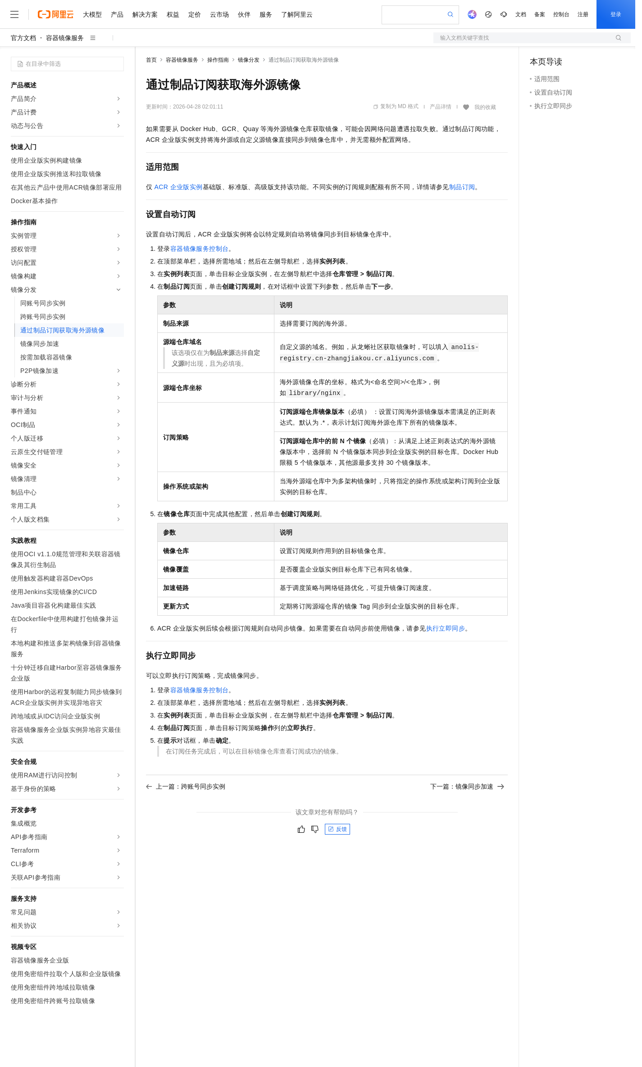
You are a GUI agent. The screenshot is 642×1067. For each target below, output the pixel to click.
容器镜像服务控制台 (199, 248)
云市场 (219, 14)
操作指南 (218, 60)
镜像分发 (249, 60)
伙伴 (244, 14)
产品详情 (440, 107)
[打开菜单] (14, 14)
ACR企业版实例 (179, 187)
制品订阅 (462, 187)
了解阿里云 (297, 14)
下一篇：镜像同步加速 (467, 786)
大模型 (92, 14)
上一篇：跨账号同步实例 (185, 786)
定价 (194, 14)
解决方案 (145, 14)
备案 (539, 14)
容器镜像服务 (65, 37)
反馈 (337, 829)
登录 (615, 14)
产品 (117, 14)
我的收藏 (485, 107)
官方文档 (23, 37)
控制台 (561, 14)
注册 (583, 14)
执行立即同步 (445, 628)
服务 (266, 14)
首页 (151, 60)
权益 (173, 14)
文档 (520, 14)
